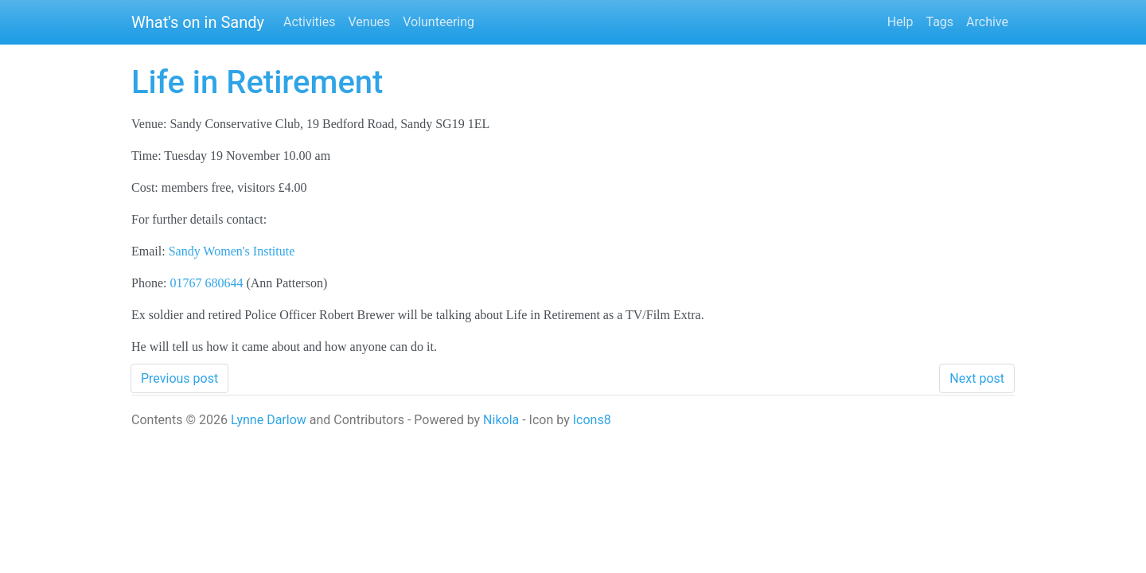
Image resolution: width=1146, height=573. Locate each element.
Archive (987, 21)
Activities (309, 21)
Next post (976, 378)
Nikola (501, 419)
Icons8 (592, 419)
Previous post (179, 378)
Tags (939, 21)
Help (900, 21)
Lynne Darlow (268, 419)
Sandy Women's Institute (232, 251)
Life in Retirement (257, 82)
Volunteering (438, 21)
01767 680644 (206, 283)
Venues (369, 21)
